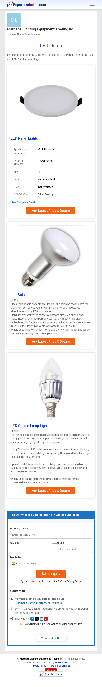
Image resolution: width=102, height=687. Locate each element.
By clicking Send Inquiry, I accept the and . (51, 581)
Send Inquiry (51, 574)
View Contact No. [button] (51, 638)
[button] (32, 619)
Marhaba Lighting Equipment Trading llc (40, 29)
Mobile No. (16, 557)
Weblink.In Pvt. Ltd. (65, 662)
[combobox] (17, 563)
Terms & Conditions (59, 665)
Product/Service (19, 528)
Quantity (14, 543)
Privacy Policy (74, 581)
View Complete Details (24, 202)
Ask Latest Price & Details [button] (51, 211)
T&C (60, 581)
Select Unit (58, 543)
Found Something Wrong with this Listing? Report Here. (53, 623)
